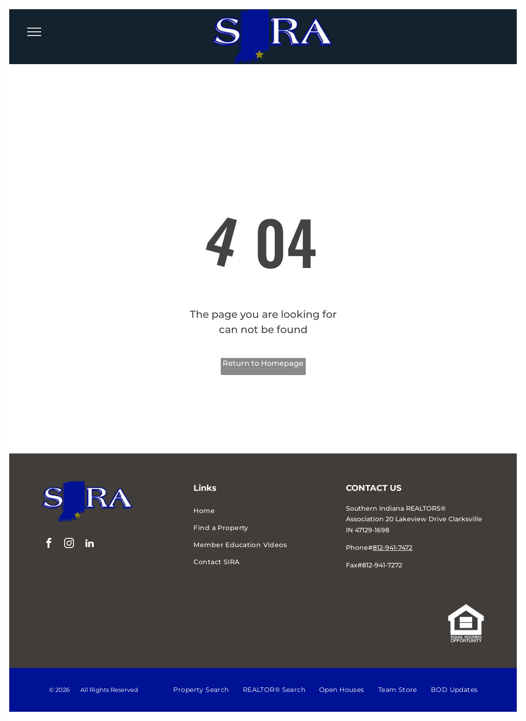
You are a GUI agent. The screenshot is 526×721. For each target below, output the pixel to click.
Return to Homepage (263, 363)
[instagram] (69, 544)
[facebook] (49, 544)
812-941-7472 (392, 547)
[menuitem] (262, 510)
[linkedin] (89, 544)
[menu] (34, 32)
